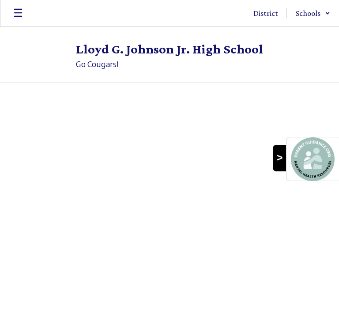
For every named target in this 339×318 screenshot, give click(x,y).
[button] (313, 13)
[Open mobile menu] (18, 13)
